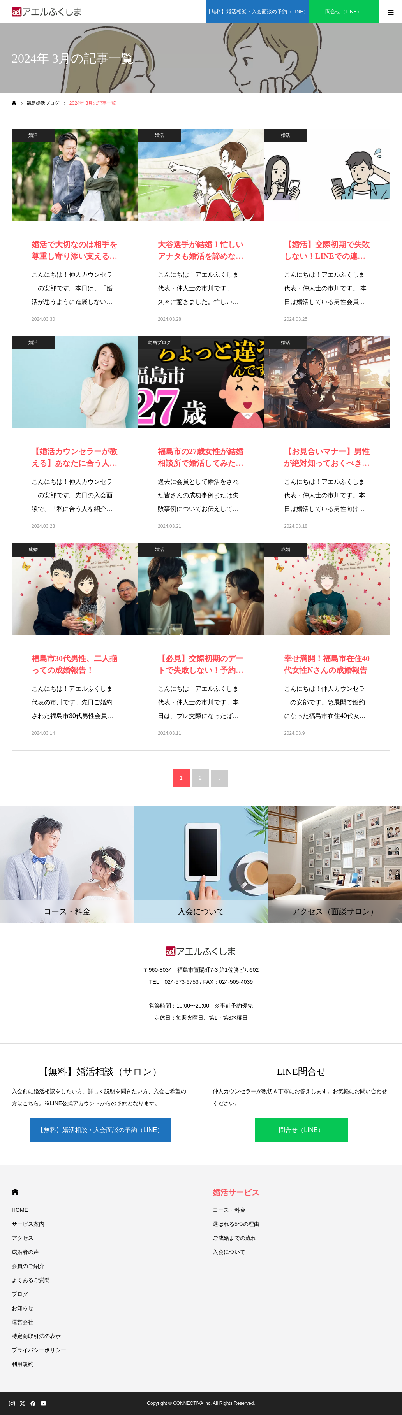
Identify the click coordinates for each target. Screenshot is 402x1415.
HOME (15, 1192)
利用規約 (23, 1364)
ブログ (20, 1294)
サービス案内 (28, 1224)
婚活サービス (236, 1192)
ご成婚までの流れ (234, 1238)
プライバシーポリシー (39, 1350)
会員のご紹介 (28, 1266)
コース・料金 (229, 1210)
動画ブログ (159, 342)
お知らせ (23, 1308)
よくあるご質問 (31, 1280)
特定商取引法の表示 (36, 1336)
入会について (229, 1252)
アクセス (23, 1238)
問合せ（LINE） (301, 1130)
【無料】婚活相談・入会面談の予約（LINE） (100, 1130)
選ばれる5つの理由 (236, 1224)
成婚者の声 (25, 1252)
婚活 (33, 135)
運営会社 (23, 1322)
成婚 (33, 549)
